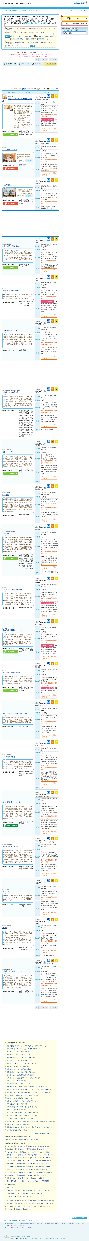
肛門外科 (11, 1172)
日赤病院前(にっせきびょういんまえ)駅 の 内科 (22, 1095)
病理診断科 (22, 1175)
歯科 (33, 1175)
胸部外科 (47, 1160)
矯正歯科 (11, 1178)
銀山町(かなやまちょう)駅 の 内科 (19, 1051)
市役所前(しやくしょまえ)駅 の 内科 (19, 1069)
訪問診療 (30, 39)
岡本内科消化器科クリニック (13, 630)
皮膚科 (18, 1158)
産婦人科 (28, 1158)
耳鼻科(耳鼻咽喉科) (33, 1155)
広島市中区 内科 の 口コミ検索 (35, 23)
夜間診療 (49, 36)
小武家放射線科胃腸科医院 (12, 589)
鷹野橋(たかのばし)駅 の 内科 (17, 1086)
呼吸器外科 (11, 1163)
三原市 (19, 1206)
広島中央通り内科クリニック (13, 971)
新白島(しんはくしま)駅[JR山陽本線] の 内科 (21, 1075)
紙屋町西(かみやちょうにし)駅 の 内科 (20, 1054)
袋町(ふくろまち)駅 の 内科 (16, 1110)
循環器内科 (44, 1146)
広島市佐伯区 (14, 1193)
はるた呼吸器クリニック (11, 802)
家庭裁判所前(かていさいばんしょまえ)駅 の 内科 (23, 1049)
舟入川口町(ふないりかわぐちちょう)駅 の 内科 (22, 1112)
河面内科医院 (7, 185)
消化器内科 (32, 1146)
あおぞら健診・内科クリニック (13, 846)
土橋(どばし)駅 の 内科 (42, 1092)
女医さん (38, 36)
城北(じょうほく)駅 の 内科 (16, 1080)
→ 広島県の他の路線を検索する (42, 1133)
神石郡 (47, 1206)
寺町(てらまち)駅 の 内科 (42, 1089)
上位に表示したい (73, 1223)
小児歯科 (42, 1175)
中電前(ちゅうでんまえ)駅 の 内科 (19, 1089)
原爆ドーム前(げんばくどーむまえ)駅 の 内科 (22, 1063)
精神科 (21, 1160)
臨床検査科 (11, 1175)
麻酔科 (51, 1172)
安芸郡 (38, 1206)
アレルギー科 (12, 1152)
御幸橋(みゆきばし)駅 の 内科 (17, 1130)
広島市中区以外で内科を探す (78, 10)
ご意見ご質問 (62, 1238)
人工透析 (42, 1178)
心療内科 (11, 1160)
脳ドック (37, 1181)
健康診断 (48, 1181)
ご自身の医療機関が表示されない (25, 1223)
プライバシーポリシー (39, 1238)
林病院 (4, 928)
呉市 (51, 1200)
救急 (33, 1178)
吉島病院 (5, 533)
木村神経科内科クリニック (12, 246)
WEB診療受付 (12, 168)
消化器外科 (22, 1163)
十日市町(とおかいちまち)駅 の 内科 (19, 1092)
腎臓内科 (32, 1149)
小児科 (10, 1155)
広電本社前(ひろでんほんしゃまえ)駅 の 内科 (22, 1107)
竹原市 (19, 1203)
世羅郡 (10, 1209)
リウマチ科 (11, 1166)
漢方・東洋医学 (12, 1181)
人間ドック (25, 1181)
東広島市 (40, 1203)
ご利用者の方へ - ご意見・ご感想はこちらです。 (19, 1227)
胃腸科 (10, 1149)
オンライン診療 (17, 39)
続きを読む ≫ (29, 160)
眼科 (9, 1158)
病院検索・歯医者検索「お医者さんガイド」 (20, 1236)
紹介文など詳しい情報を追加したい (44, 1223)
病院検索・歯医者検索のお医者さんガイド (80, 2)
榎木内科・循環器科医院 (11, 672)
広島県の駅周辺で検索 (77, 23)
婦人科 (38, 1158)
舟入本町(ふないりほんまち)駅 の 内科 (20, 1118)
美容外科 (31, 1169)
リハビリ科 (45, 1163)
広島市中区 (28, 1193)
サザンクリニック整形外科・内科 (14, 713)
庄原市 (10, 1203)
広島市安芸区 (14, 1190)
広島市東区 (12, 1139)
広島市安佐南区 (44, 1190)
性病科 (31, 1172)
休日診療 (28, 36)
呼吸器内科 (20, 1146)
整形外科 (34, 1163)
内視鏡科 (48, 1152)
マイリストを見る (76, 18)
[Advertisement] (30, 223)
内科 (10, 1146)
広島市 (10, 1188)
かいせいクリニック (9, 150)
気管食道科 (48, 1155)
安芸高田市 (11, 1200)
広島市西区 (37, 1139)
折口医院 (5, 495)
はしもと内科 (7, 452)
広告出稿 (55, 1238)
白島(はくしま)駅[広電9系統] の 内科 (19, 1098)
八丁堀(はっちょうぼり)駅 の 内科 (19, 1104)
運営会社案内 (49, 1238)
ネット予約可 (16, 36)
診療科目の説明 (38, 64)
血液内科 (42, 1149)
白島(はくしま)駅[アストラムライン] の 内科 (21, 1101)
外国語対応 (42, 39)
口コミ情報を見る (12, 134)
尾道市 (42, 1200)
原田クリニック (8, 891)
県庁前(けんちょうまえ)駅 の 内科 (19, 1060)
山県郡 (27, 1209)
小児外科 (19, 1155)
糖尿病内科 (24, 1152)
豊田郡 (19, 1209)
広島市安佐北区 (29, 1190)
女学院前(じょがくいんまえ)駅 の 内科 (20, 1083)
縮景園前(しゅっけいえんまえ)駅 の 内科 (21, 1072)
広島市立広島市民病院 (10, 392)
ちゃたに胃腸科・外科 (10, 290)
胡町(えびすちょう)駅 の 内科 (35, 1046)
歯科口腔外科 (23, 1178)
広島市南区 (24, 1139)
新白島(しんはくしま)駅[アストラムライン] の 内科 (23, 1078)
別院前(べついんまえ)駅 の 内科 (18, 1124)
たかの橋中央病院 (8, 757)
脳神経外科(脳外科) (26, 1166)
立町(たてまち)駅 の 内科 (39, 1086)
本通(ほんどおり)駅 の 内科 (43, 1127)
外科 (38, 1160)
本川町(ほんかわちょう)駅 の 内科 (19, 1127)
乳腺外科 (48, 1158)
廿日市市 (30, 1203)
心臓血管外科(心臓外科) (44, 1166)
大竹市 (33, 1200)
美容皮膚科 (42, 1169)
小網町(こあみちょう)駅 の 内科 (18, 1066)
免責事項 (30, 1238)
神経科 (30, 1160)
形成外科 (20, 1169)
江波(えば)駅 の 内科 (14, 1046)
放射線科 (41, 1172)
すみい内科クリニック (10, 330)
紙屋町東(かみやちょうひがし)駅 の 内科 (21, 1057)
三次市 (29, 1206)
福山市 (50, 1203)
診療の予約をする (12, 825)
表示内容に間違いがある (61, 1223)
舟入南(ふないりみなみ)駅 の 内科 (43, 1121)
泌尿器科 (21, 1172)
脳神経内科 (20, 1149)
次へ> (54, 59)
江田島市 (23, 1200)
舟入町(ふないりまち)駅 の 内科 (18, 1121)
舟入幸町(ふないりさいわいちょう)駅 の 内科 (22, 1115)
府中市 (10, 1206)
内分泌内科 (37, 1152)
